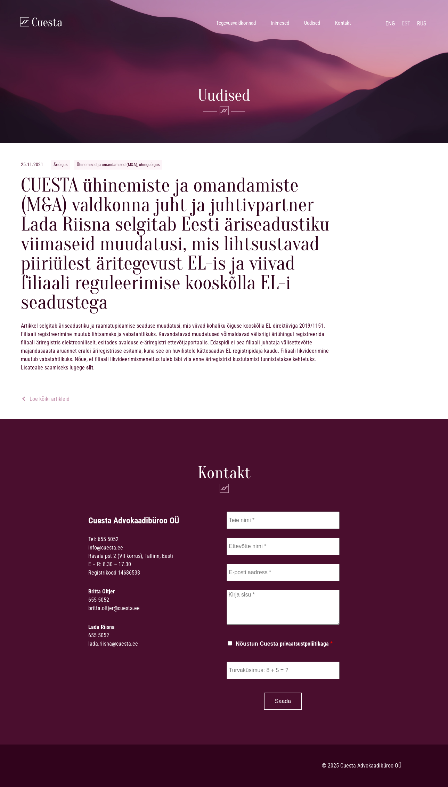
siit (89, 367)
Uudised (312, 23)
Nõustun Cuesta (284, 644)
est (406, 23)
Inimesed (280, 23)
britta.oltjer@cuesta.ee (114, 608)
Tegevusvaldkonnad (236, 23)
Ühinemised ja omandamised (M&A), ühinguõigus (118, 164)
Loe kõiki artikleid (46, 399)
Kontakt (343, 23)
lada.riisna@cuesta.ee (113, 643)
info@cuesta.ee (105, 547)
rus (421, 23)
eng (390, 23)
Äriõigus (60, 164)
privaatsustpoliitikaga (304, 643)
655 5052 (108, 539)
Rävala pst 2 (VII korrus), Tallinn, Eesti (130, 556)
